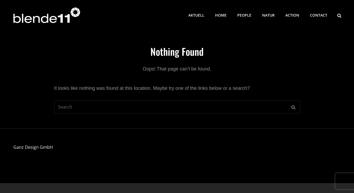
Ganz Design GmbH (33, 147)
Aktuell (196, 15)
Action (292, 15)
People (244, 15)
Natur (268, 15)
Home (221, 15)
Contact (318, 15)
